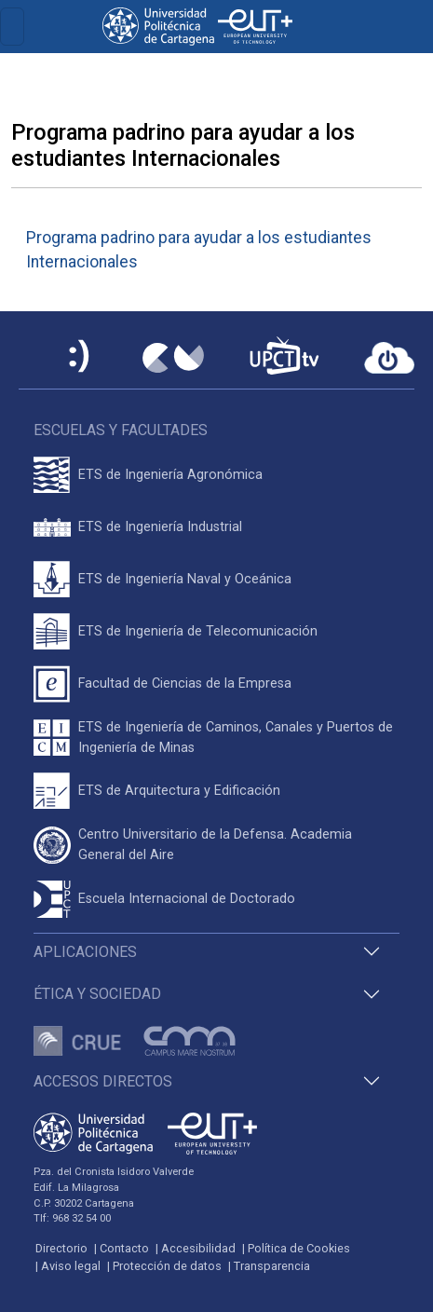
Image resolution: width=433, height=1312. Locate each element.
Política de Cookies (299, 1248)
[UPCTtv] (284, 357)
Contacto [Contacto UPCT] (124, 1248)
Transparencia (272, 1266)
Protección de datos (167, 1266)
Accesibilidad (198, 1248)
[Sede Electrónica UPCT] (80, 357)
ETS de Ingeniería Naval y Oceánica (184, 579)
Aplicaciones (85, 952)
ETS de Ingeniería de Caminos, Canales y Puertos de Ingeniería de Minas (235, 737)
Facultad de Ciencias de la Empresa (184, 683)
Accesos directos (103, 1081)
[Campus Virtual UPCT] (173, 358)
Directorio (61, 1248)
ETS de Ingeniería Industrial (160, 527)
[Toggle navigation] (12, 26)
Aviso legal (71, 1266)
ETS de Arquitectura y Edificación (179, 791)
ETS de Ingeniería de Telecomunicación (198, 631)
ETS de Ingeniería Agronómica (170, 475)
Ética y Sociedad (97, 994)
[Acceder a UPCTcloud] (389, 358)
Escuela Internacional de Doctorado (186, 899)
